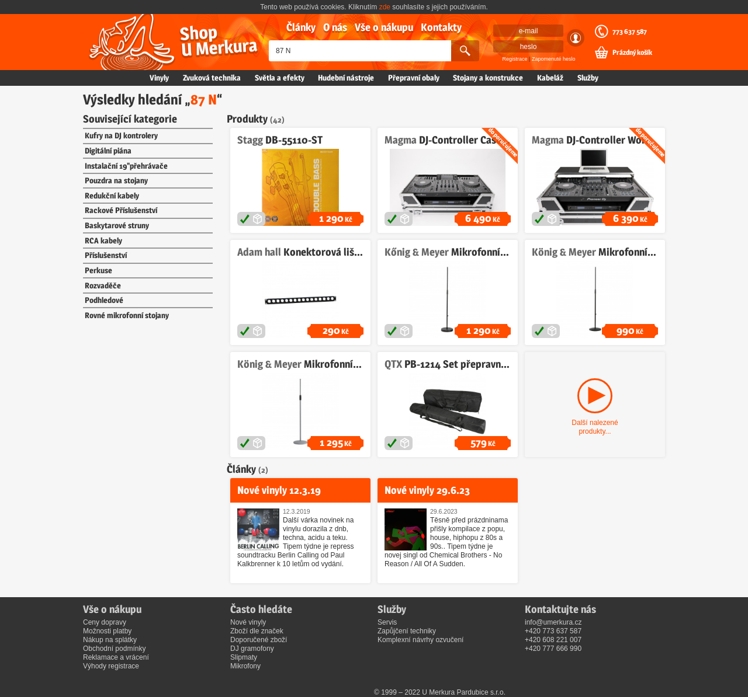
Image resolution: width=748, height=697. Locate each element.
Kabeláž (550, 77)
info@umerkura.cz (553, 622)
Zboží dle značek (256, 631)
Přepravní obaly (413, 77)
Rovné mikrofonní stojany (127, 315)
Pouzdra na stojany (116, 180)
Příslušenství (106, 255)
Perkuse (98, 270)
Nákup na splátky (110, 640)
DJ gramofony (252, 648)
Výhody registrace (111, 666)
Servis (387, 622)
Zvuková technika (212, 77)
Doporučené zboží (258, 640)
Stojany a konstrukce (488, 77)
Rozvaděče (103, 285)
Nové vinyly (248, 622)
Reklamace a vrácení (116, 657)
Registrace (515, 59)
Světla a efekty (279, 77)
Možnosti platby (107, 631)
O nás (335, 27)
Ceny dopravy (104, 622)
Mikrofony (245, 666)
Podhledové (104, 300)
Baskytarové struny (117, 225)
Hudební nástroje (346, 77)
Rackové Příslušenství (121, 210)
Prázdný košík (632, 52)
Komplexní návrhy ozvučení (420, 640)
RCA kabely (103, 240)
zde (384, 7)
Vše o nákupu (384, 27)
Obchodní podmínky (114, 648)
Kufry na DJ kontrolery (121, 135)
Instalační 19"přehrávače (126, 165)
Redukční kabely (112, 195)
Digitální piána (108, 150)
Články (301, 27)
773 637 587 (629, 31)
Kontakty (441, 27)
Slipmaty (243, 657)
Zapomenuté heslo (554, 59)
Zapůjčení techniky (407, 631)
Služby (587, 77)
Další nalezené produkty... (595, 427)
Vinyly (159, 77)
